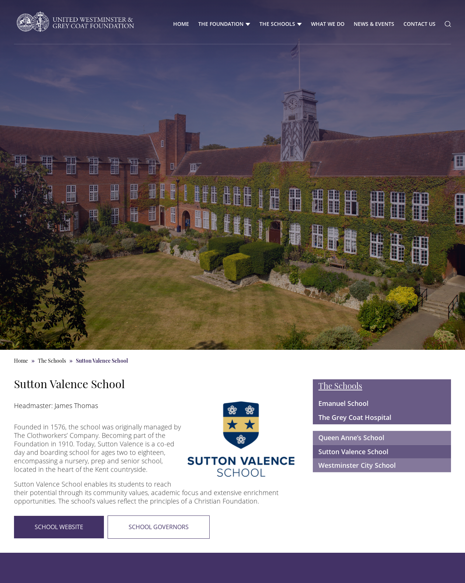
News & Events (374, 23)
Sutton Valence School (353, 463)
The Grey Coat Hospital (354, 417)
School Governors (159, 527)
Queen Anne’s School (351, 449)
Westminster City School (357, 477)
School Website (59, 527)
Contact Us (419, 23)
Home (181, 23)
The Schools (277, 23)
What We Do (328, 23)
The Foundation (221, 23)
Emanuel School (343, 403)
